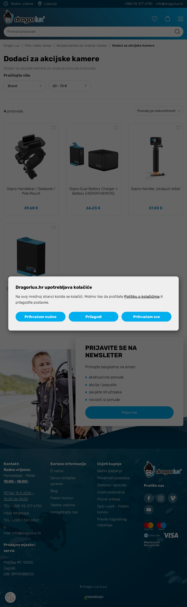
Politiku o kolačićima (141, 296)
